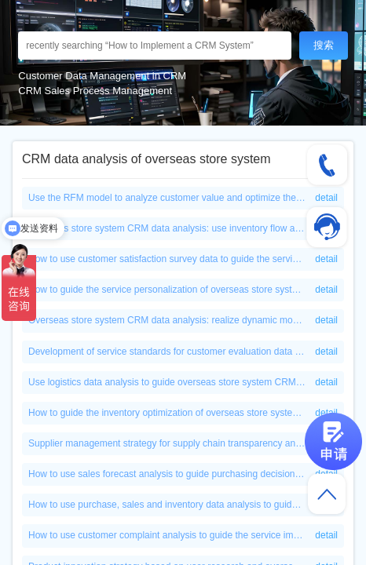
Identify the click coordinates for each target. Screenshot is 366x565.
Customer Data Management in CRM (102, 76)
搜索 (323, 45)
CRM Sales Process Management (95, 91)
